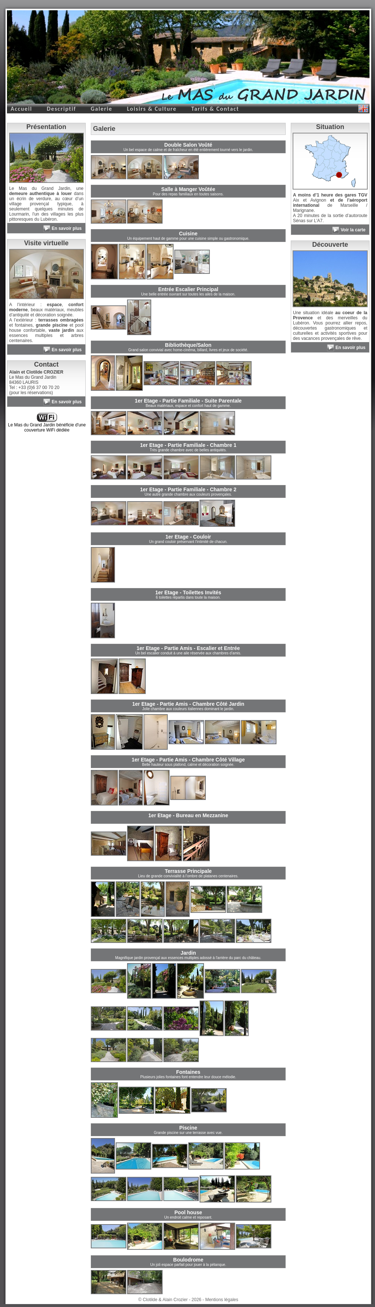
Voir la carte (353, 229)
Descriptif (61, 108)
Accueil (21, 108)
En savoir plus (67, 228)
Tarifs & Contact (215, 108)
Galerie (101, 108)
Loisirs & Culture (152, 108)
